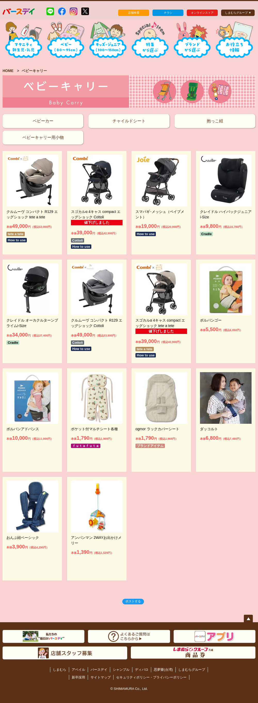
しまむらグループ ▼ (238, 12)
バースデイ (99, 670)
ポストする (133, 601)
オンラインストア (202, 12)
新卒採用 (78, 677)
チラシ (168, 12)
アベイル (78, 670)
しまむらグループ (191, 670)
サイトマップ (101, 677)
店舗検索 (133, 12)
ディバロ (141, 670)
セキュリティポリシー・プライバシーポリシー (151, 677)
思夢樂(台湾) (163, 670)
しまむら (59, 670)
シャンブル (121, 670)
